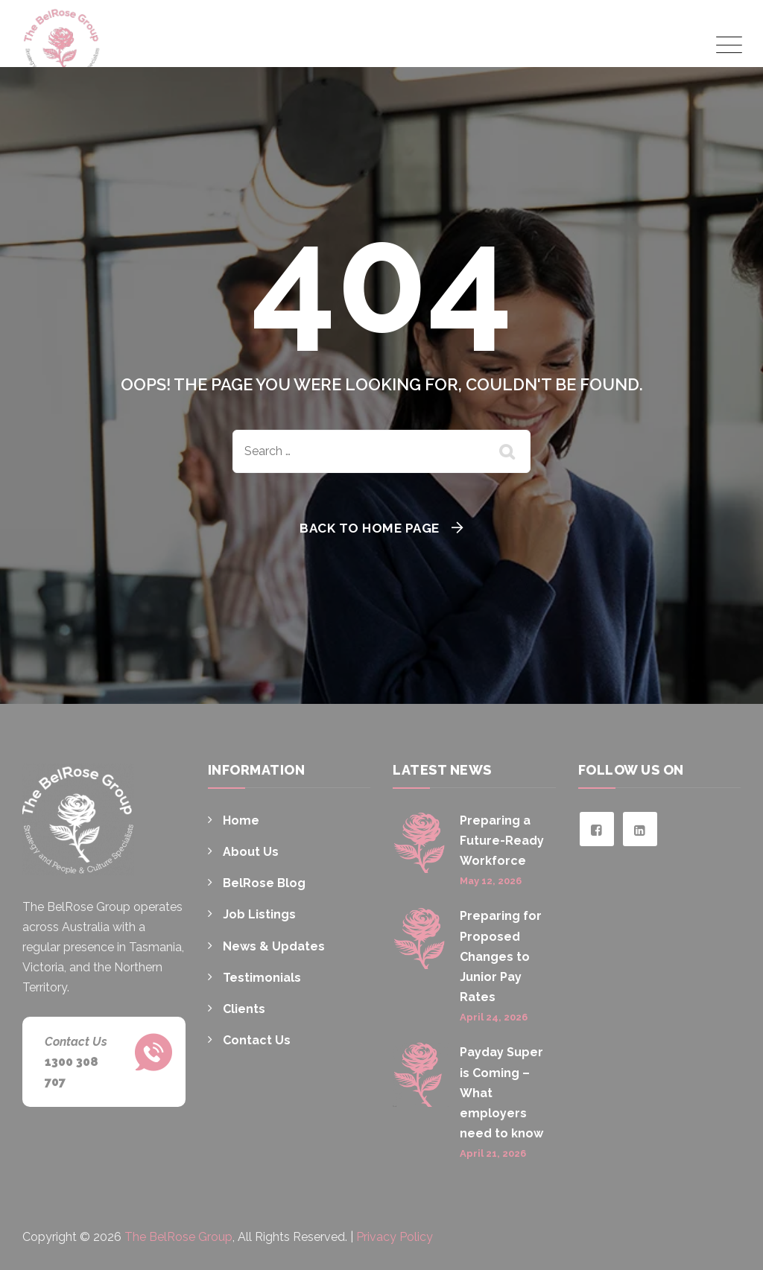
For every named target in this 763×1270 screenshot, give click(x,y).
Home (241, 820)
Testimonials (262, 978)
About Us (251, 852)
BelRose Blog (264, 883)
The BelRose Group (178, 1237)
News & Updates (274, 946)
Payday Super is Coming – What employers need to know (501, 1092)
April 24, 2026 (494, 1017)
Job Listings (259, 914)
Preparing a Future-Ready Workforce (502, 840)
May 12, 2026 (491, 880)
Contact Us (257, 1040)
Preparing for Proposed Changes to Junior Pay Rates (501, 956)
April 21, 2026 (493, 1153)
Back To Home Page (370, 528)
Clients (244, 1009)
